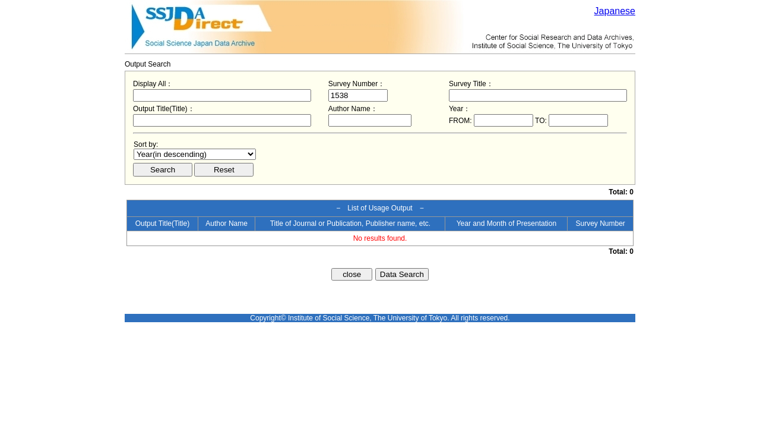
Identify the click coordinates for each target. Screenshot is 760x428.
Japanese (614, 11)
